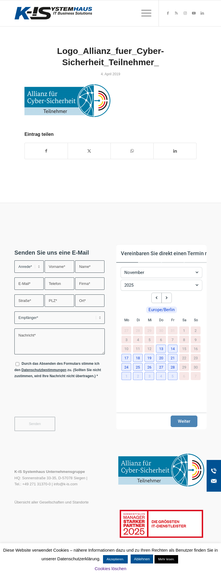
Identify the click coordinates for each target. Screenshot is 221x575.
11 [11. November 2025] (138, 349)
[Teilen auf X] (89, 151)
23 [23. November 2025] (196, 358)
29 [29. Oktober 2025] (149, 330)
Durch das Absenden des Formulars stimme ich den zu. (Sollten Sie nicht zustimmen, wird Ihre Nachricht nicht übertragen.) (57, 370)
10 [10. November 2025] (126, 349)
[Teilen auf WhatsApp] (132, 151)
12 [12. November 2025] (149, 349)
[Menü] (143, 13)
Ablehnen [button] (142, 559)
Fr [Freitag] (172, 320)
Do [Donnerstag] (161, 320)
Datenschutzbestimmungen (44, 370)
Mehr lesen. (166, 559)
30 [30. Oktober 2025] (161, 330)
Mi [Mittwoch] (150, 320)
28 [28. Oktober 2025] (138, 330)
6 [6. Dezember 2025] (184, 376)
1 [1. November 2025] (184, 330)
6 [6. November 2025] (161, 339)
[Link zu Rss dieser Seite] (176, 13)
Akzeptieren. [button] (115, 559)
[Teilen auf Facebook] (46, 151)
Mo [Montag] (126, 320)
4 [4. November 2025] (138, 339)
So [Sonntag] (196, 320)
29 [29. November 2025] (184, 367)
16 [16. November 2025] (196, 349)
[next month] (166, 298)
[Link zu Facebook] (167, 13)
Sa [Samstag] (184, 320)
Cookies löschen (110, 568)
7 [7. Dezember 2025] (196, 376)
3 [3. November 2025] (126, 339)
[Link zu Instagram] (185, 13)
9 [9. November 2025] (196, 339)
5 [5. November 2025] (149, 339)
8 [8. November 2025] (184, 339)
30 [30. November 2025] (196, 367)
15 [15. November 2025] (184, 349)
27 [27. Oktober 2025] (126, 330)
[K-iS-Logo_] (53, 13)
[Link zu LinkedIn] (202, 13)
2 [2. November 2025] (196, 330)
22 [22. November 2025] (184, 358)
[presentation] (58, 401)
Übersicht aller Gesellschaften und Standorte (51, 502)
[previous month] (156, 298)
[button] (161, 349)
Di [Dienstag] (138, 320)
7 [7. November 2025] (173, 339)
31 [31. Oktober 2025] (173, 330)
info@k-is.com (66, 484)
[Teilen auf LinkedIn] (175, 151)
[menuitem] (143, 13)
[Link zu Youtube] (193, 13)
